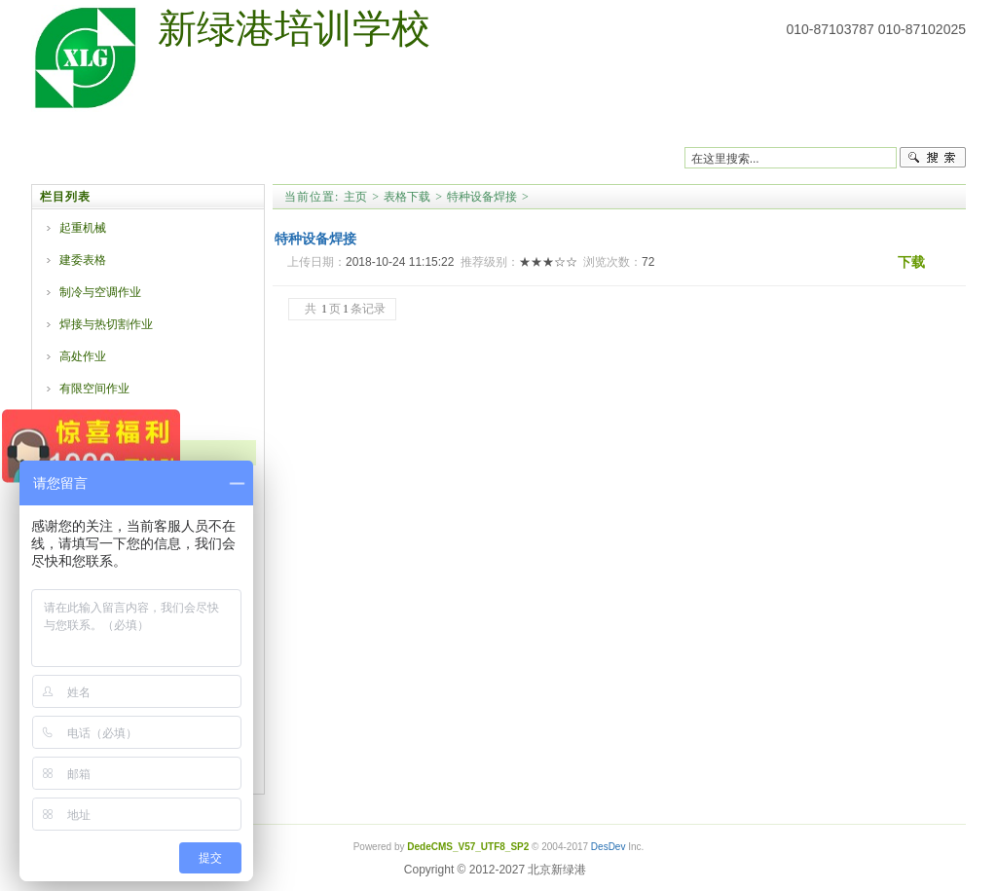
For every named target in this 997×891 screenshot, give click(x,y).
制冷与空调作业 (100, 292)
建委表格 (82, 260)
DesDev (608, 846)
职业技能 (489, 130)
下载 (911, 262)
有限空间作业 (94, 388)
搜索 (933, 157)
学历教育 (569, 130)
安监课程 (327, 130)
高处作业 (82, 356)
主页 (355, 197)
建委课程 (408, 130)
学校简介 (165, 130)
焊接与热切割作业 (106, 324)
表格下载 (650, 130)
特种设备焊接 (482, 197)
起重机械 (82, 228)
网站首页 (84, 130)
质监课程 (246, 130)
